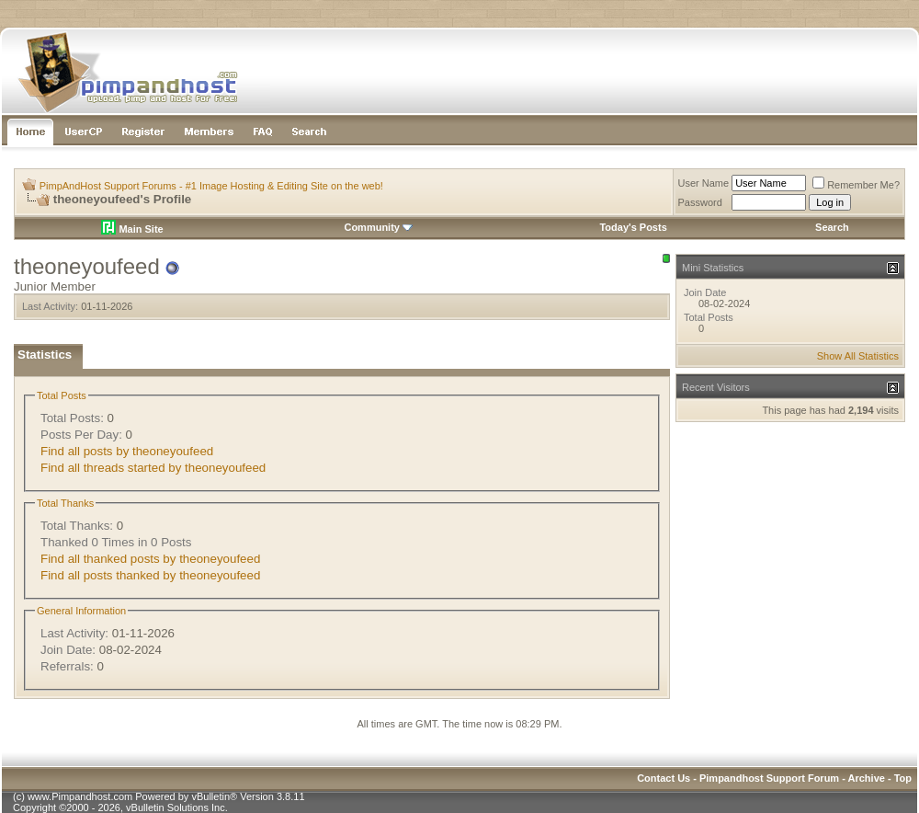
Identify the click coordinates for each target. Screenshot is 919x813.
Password (700, 202)
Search (832, 227)
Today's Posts (632, 227)
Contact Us (663, 778)
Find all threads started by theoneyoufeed (153, 468)
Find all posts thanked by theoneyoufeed (150, 575)
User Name (704, 183)
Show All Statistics (858, 355)
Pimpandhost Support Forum (769, 778)
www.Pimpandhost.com (80, 796)
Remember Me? (856, 184)
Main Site (132, 229)
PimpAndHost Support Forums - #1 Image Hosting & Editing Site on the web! (211, 185)
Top (903, 778)
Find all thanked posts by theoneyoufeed (150, 559)
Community (378, 227)
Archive (866, 778)
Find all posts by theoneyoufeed (126, 451)
